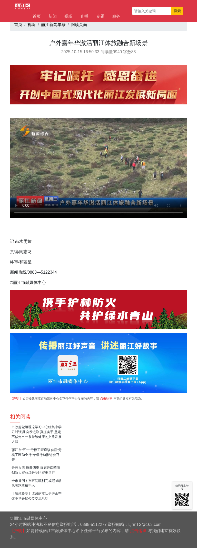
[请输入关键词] (152, 11)
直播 (84, 16)
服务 (116, 16)
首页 (37, 16)
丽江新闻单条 (53, 24)
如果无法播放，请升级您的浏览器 (98, 168)
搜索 (177, 11)
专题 (100, 16)
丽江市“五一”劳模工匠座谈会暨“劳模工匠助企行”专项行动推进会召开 (37, 455)
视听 (68, 16)
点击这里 (106, 398)
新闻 (52, 16)
